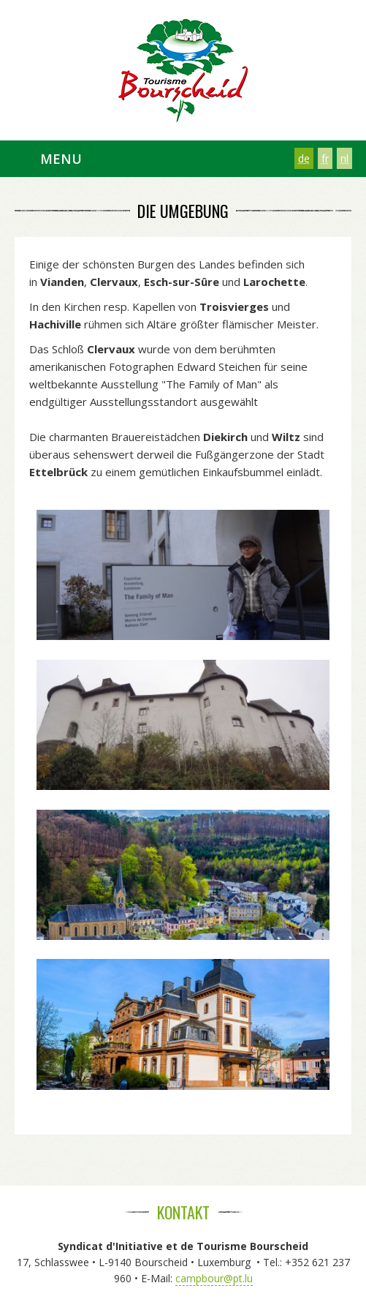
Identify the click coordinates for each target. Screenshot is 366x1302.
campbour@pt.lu (214, 1278)
